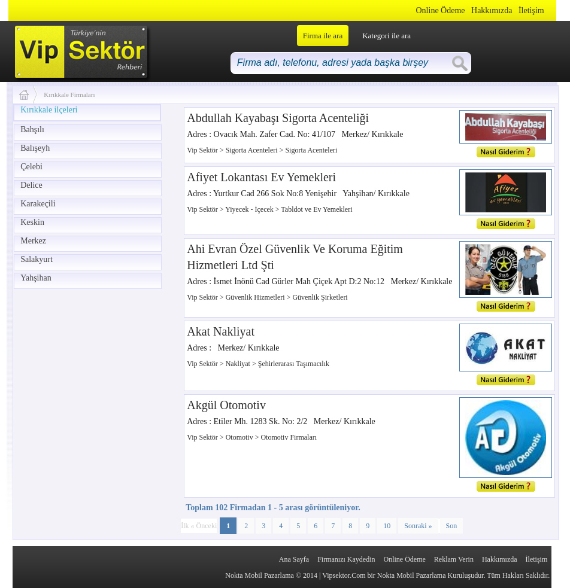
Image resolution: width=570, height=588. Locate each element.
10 (386, 526)
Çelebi (31, 166)
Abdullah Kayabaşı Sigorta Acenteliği (278, 117)
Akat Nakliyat (220, 331)
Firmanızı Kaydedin (346, 559)
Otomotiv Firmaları (288, 437)
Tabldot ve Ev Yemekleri (316, 209)
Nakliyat (239, 363)
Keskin (32, 222)
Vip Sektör (203, 150)
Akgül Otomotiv (226, 405)
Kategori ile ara (386, 35)
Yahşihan (35, 277)
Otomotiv (240, 437)
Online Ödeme (440, 10)
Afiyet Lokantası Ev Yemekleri (261, 177)
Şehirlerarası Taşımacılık (293, 363)
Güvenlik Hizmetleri (256, 297)
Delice (31, 185)
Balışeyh (35, 148)
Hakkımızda (491, 10)
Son (451, 526)
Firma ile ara (322, 35)
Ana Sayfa (294, 559)
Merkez (33, 240)
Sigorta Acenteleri (253, 150)
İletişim (531, 10)
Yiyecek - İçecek (250, 209)
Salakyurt (36, 259)
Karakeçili (37, 203)
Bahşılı (32, 129)
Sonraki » (418, 526)
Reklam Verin (454, 559)
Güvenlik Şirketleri (319, 297)
